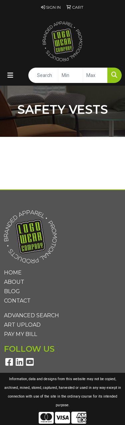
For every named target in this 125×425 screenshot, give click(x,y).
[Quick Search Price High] (95, 75)
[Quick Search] (43, 75)
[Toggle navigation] (10, 75)
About (14, 282)
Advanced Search (31, 315)
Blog (12, 291)
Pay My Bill (20, 334)
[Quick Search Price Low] (70, 75)
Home (13, 272)
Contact (17, 301)
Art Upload (22, 325)
